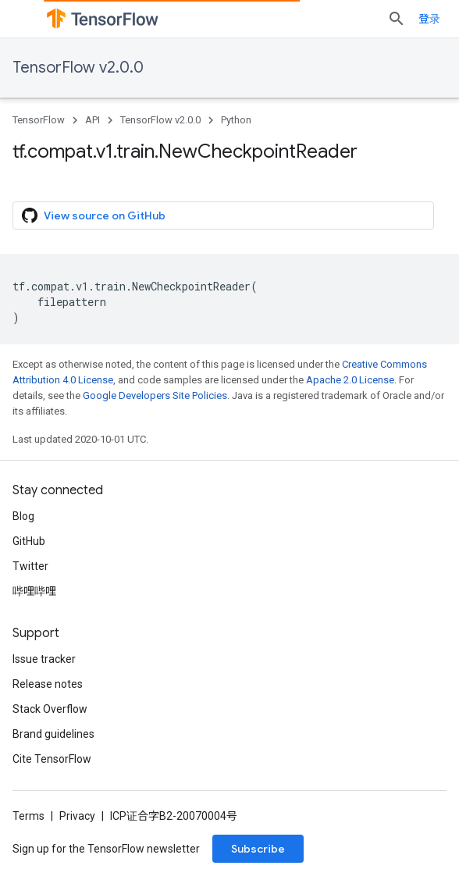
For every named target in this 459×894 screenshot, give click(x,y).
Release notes (47, 684)
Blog (23, 516)
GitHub (28, 541)
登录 (429, 18)
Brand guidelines (53, 734)
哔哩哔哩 (34, 591)
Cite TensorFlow (51, 759)
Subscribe (258, 849)
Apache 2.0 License (350, 380)
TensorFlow (38, 120)
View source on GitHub (93, 215)
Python (236, 120)
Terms (28, 816)
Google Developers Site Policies (155, 395)
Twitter (30, 566)
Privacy (77, 816)
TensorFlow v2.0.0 (78, 67)
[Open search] (396, 18)
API (92, 120)
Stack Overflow (49, 709)
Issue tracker (44, 659)
